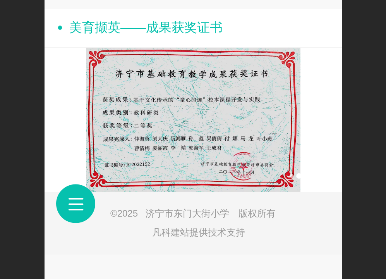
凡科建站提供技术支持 (193, 232)
